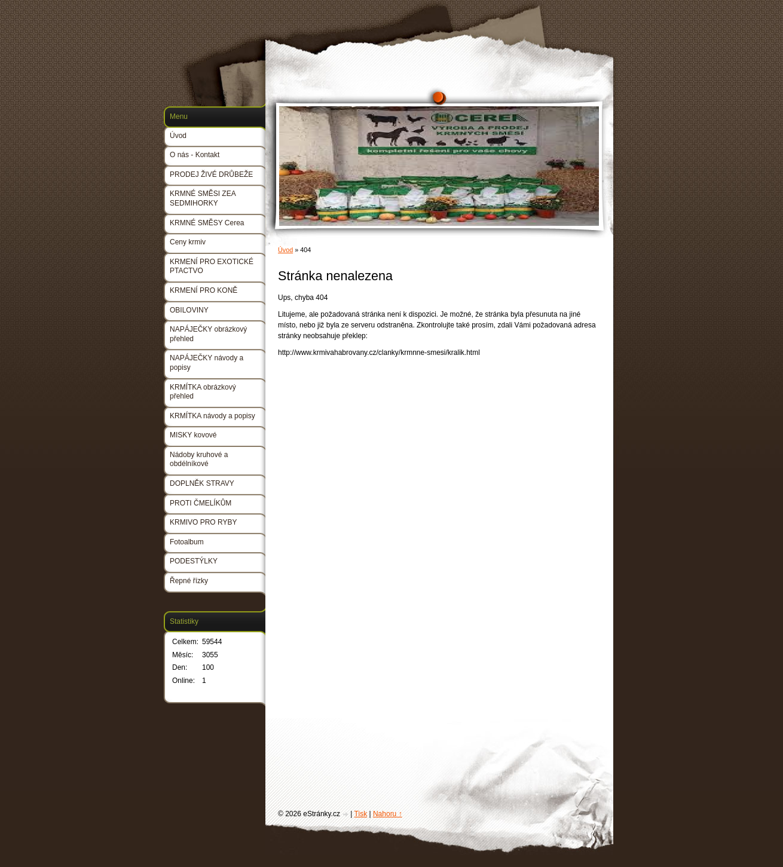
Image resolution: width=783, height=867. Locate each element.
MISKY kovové (193, 435)
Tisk (361, 814)
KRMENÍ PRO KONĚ (203, 290)
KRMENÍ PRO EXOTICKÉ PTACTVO (211, 266)
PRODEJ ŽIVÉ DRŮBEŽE (211, 174)
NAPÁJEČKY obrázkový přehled (208, 334)
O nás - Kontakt (194, 155)
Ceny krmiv (188, 242)
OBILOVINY (189, 310)
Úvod (285, 249)
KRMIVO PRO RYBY (203, 522)
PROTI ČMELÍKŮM (200, 503)
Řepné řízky (189, 581)
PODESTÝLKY (194, 561)
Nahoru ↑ (387, 814)
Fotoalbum (187, 542)
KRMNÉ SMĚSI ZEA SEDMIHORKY (202, 198)
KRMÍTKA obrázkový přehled (203, 392)
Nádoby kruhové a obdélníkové (199, 459)
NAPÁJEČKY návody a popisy (206, 363)
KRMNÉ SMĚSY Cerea (207, 223)
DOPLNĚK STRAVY (202, 483)
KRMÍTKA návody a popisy (212, 416)
